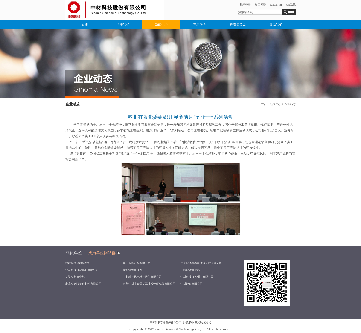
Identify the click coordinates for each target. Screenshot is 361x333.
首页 (85, 24)
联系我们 (276, 24)
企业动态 (290, 104)
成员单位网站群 (102, 253)
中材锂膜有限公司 (191, 283)
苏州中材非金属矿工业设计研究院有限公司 (149, 283)
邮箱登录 (245, 4)
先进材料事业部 (75, 276)
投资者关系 (238, 24)
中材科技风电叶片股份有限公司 (142, 276)
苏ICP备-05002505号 (197, 322)
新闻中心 (161, 24)
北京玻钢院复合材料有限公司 (83, 283)
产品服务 (199, 24)
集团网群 (260, 4)
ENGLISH (276, 4)
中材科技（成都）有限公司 (82, 270)
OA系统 (291, 4)
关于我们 (123, 24)
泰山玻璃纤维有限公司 (137, 263)
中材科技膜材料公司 (77, 263)
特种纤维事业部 (132, 270)
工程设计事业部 (190, 270)
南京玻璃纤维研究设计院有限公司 (201, 263)
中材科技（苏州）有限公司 (197, 276)
